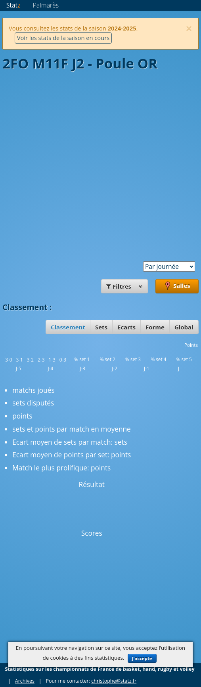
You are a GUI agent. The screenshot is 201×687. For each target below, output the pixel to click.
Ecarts (126, 327)
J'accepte (142, 658)
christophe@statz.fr (113, 680)
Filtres (124, 286)
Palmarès (46, 5)
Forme (155, 327)
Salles (177, 286)
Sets (101, 327)
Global (183, 327)
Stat (13, 5)
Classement (68, 327)
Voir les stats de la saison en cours (63, 38)
